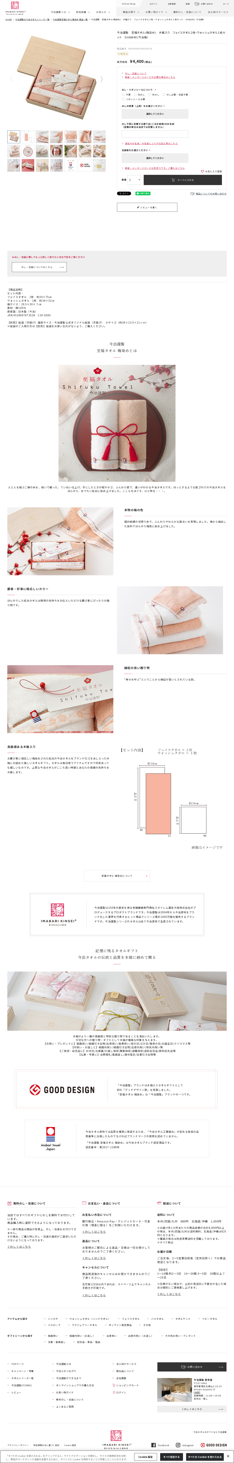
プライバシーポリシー (18, 1445)
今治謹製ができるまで (68, 1378)
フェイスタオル (131, 1318)
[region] (117, 1456)
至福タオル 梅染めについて (116, 875)
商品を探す (129, 12)
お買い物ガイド (154, 12)
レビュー (16, 1392)
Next (99, 79)
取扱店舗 (81, 12)
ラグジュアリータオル (84, 1325)
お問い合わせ (207, 3)
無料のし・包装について (187, 12)
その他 (147, 1325)
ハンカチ (53, 1318)
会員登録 (172, 3)
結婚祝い (53, 1335)
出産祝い (112, 1335)
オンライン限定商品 (120, 1325)
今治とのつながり (66, 1371)
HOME (8, 19)
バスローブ (54, 1325)
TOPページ (17, 1364)
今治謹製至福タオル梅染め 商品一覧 (70, 19)
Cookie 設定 (70, 1445)
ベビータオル (210, 1318)
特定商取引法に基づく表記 (46, 1445)
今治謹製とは (58, 12)
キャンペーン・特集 (22, 1371)
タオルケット (183, 1318)
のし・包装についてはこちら (37, 267)
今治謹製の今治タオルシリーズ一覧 (32, 19)
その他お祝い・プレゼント (180, 1335)
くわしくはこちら (19, 1247)
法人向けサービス (218, 12)
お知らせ (101, 12)
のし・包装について (136, 73)
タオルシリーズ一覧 (22, 1378)
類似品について (125, 1371)
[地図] (197, 1392)
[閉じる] (228, 1456)
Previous (14, 79)
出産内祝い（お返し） (141, 1335)
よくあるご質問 (65, 1406)
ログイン (154, 3)
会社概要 (121, 1378)
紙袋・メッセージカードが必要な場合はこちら (150, 77)
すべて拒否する (171, 1457)
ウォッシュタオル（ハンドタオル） (90, 1318)
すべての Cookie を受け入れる (205, 1457)
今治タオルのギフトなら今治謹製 (210, 1431)
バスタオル (157, 1318)
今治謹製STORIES (21, 1385)
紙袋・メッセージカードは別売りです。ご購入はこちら (155, 168)
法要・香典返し (57, 1342)
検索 (188, 3)
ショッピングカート (127, 1385)
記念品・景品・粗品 (88, 1342)
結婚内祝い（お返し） (82, 1335)
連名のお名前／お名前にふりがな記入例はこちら (151, 143)
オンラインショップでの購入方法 (75, 1385)
